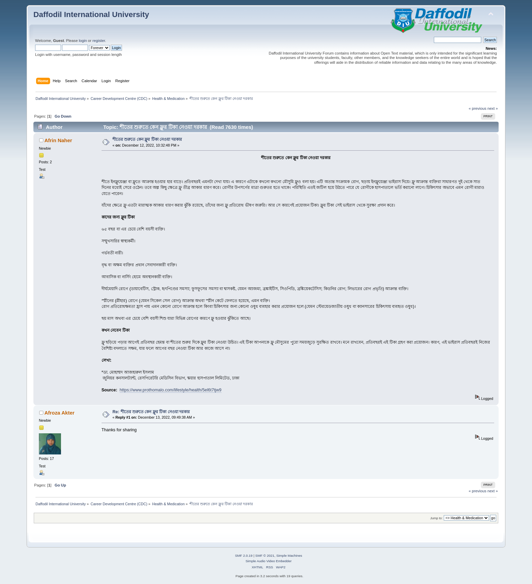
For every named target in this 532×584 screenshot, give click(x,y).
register (98, 41)
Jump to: (436, 518)
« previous (477, 108)
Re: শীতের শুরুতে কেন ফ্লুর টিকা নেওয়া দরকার (151, 411)
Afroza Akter (59, 413)
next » (492, 108)
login (83, 41)
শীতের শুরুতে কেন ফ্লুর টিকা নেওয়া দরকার (147, 139)
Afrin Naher (58, 140)
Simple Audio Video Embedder (268, 561)
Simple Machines (289, 555)
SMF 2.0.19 (244, 555)
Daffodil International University (91, 14)
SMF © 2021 (264, 555)
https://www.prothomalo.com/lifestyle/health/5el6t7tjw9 (171, 390)
